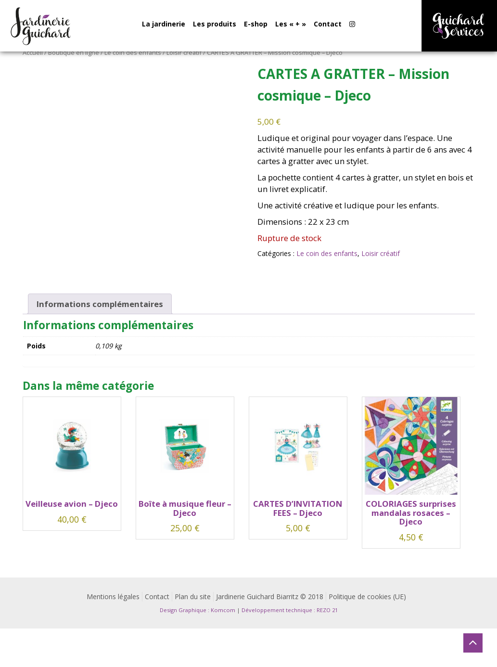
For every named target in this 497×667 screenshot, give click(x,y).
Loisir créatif (184, 52)
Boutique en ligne (73, 52)
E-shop (256, 23)
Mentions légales (113, 596)
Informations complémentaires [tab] (100, 303)
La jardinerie (163, 23)
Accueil (33, 52)
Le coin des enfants (132, 52)
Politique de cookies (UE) (367, 596)
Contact (328, 23)
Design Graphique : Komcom (197, 610)
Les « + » (290, 23)
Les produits (214, 23)
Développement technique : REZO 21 (290, 610)
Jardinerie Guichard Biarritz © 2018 (269, 596)
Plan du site (193, 596)
